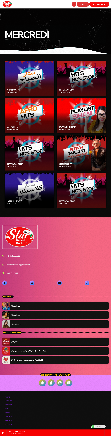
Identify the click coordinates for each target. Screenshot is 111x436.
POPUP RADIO (99, 4)
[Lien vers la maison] (7, 4)
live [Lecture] (83, 4)
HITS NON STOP (67, 89)
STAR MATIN (13, 89)
